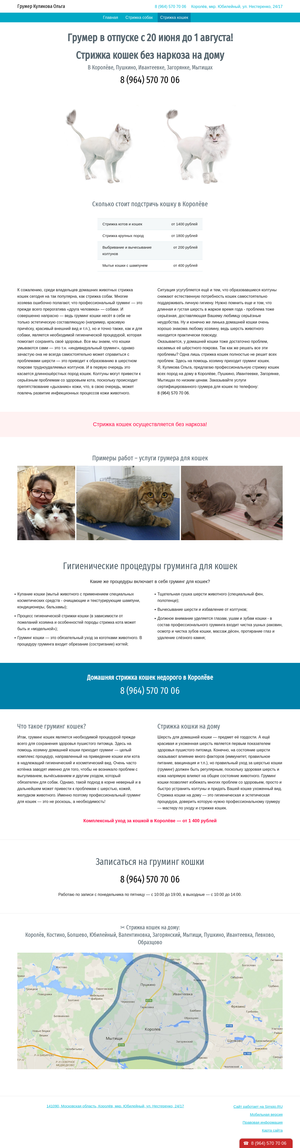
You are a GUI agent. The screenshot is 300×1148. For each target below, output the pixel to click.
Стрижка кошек (174, 17)
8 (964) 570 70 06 (170, 6)
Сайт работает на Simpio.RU (258, 1106)
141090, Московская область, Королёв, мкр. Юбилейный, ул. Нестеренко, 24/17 (115, 1106)
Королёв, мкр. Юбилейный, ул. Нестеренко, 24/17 (237, 6)
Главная (110, 17)
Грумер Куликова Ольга (41, 6)
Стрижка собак (139, 17)
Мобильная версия (266, 1114)
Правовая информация (263, 1122)
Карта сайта (272, 1130)
